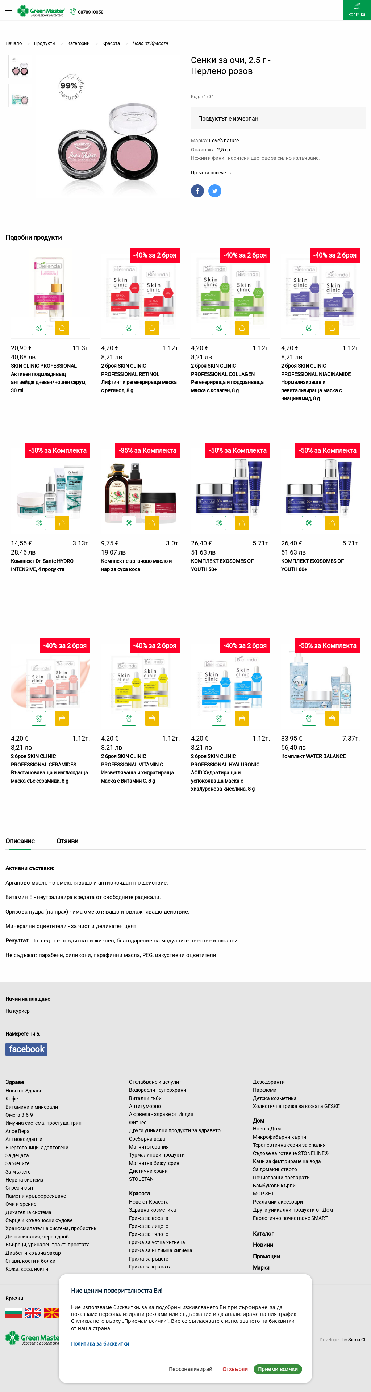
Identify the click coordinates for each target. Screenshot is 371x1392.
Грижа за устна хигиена (157, 1242)
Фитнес (137, 1122)
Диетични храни (148, 1171)
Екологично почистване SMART (290, 1218)
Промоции (266, 1256)
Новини (263, 1245)
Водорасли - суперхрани (157, 1090)
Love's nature (224, 140)
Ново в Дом (267, 1129)
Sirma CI (357, 1339)
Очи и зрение (20, 1204)
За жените (17, 1163)
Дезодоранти (269, 1082)
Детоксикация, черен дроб (37, 1237)
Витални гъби (145, 1098)
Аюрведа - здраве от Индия (161, 1114)
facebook (26, 1049)
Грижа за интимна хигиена (160, 1250)
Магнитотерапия (149, 1147)
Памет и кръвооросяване (35, 1196)
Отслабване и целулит (155, 1082)
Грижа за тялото (148, 1234)
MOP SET (263, 1193)
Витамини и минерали (31, 1107)
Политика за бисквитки (100, 1343)
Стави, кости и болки (30, 1261)
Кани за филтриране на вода (287, 1161)
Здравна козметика (152, 1210)
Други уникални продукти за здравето (175, 1130)
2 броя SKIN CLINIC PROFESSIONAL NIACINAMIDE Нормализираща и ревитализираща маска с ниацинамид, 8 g (316, 382)
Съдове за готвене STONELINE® (291, 1153)
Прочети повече (211, 172)
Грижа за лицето (148, 1226)
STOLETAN (141, 1179)
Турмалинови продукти (157, 1155)
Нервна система (24, 1180)
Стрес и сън (19, 1188)
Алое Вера (17, 1131)
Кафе (11, 1099)
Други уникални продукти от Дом (293, 1210)
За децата (17, 1155)
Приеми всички (278, 1369)
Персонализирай (190, 1369)
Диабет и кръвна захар (33, 1253)
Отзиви (67, 841)
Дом (258, 1120)
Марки (261, 1267)
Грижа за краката (150, 1267)
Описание (20, 841)
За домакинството (275, 1169)
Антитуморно (145, 1106)
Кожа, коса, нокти (26, 1269)
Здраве (14, 1082)
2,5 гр (223, 149)
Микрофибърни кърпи (279, 1137)
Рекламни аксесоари (278, 1202)
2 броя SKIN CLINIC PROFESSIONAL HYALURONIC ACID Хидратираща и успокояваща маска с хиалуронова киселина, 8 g (225, 772)
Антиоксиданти (23, 1139)
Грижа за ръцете (148, 1259)
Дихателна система (28, 1212)
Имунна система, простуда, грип (43, 1123)
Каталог (263, 1233)
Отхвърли (235, 1369)
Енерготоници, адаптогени (36, 1147)
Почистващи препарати (281, 1177)
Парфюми (264, 1090)
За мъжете (17, 1172)
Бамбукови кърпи (274, 1185)
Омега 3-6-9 (19, 1115)
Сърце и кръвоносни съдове (38, 1220)
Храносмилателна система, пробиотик (51, 1228)
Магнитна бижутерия (154, 1163)
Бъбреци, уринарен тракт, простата (47, 1244)
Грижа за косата (148, 1218)
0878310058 (90, 12)
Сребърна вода (147, 1139)
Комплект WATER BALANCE (313, 756)
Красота (139, 1193)
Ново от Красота (149, 1202)
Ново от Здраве (23, 1091)
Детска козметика (275, 1098)
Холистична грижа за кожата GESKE (296, 1106)
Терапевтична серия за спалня (289, 1145)
